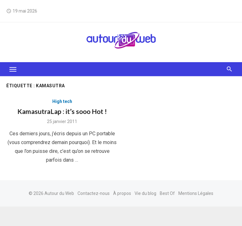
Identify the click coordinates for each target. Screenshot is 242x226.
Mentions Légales (195, 193)
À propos (122, 193)
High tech (62, 101)
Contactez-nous (94, 193)
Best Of (167, 193)
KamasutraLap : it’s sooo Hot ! (62, 111)
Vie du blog (145, 193)
